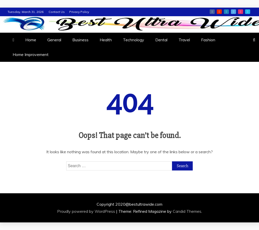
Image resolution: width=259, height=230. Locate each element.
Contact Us (57, 12)
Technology (133, 39)
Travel (184, 39)
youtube (219, 11)
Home (30, 39)
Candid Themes (187, 211)
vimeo (247, 11)
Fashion (208, 39)
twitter (233, 11)
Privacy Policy (79, 12)
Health (106, 39)
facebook (212, 11)
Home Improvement (31, 54)
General (54, 39)
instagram (240, 11)
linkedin (226, 11)
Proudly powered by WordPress (86, 211)
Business (80, 39)
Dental (161, 39)
